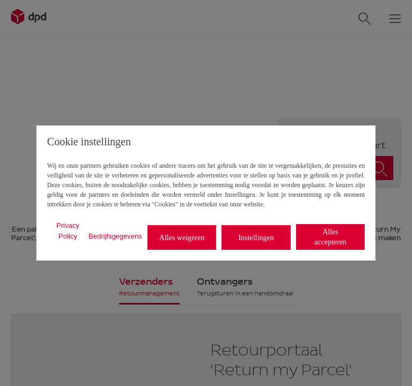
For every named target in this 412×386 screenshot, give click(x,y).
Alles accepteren (330, 237)
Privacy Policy (67, 230)
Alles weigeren (181, 238)
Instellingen (256, 238)
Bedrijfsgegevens (115, 236)
